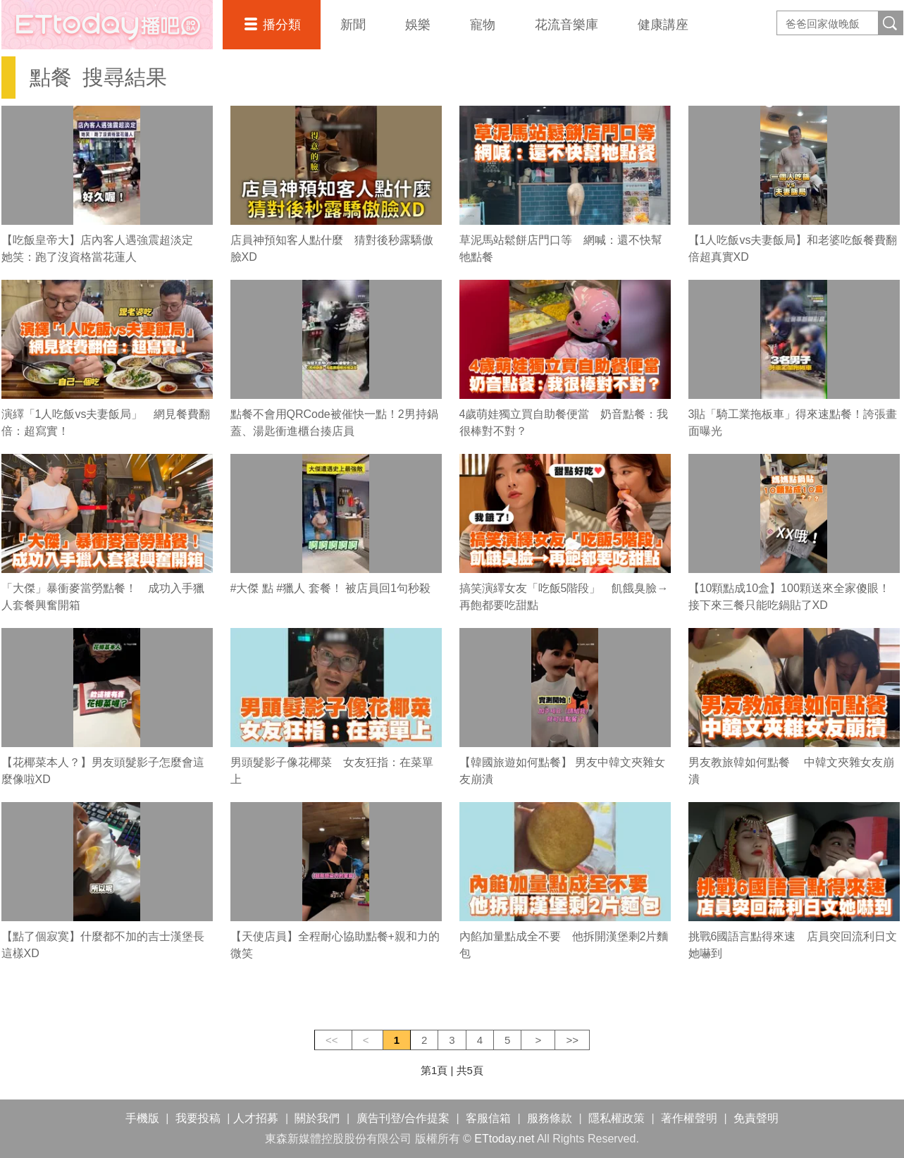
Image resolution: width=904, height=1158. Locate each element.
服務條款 (549, 1118)
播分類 (282, 25)
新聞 (353, 25)
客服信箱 (488, 1118)
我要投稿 (198, 1118)
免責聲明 (756, 1118)
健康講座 (663, 25)
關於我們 (317, 1118)
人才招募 (255, 1118)
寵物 (482, 25)
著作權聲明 (689, 1118)
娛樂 (418, 25)
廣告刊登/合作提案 (403, 1118)
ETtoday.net (504, 1139)
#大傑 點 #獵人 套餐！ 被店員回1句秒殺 (330, 588)
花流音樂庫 (566, 25)
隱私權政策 (616, 1118)
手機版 (142, 1118)
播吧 (107, 24)
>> (572, 1040)
